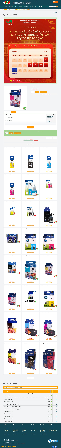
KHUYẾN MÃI (26, 6)
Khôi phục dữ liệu (42, 430)
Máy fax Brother (33, 431)
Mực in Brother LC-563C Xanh (27, 255)
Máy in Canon (24, 429)
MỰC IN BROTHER (18, 385)
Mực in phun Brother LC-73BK (9, 312)
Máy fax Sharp (33, 429)
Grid (51, 137)
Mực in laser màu (49, 120)
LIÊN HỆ (44, 6)
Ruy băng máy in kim (49, 117)
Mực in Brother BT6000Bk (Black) (28, 201)
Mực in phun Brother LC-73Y (8, 343)
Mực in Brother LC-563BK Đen (9, 255)
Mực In (13, 385)
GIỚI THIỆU (6, 6)
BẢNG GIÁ (31, 6)
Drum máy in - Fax (15, 430)
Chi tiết (10, 171)
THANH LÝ (21, 6)
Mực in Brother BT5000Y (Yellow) (9, 201)
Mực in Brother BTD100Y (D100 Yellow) (10, 147)
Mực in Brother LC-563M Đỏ (8, 285)
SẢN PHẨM (11, 6)
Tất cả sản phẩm (5, 385)
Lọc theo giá (36, 140)
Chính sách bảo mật (52, 429)
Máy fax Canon (33, 430)
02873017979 (19, 3)
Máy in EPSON (24, 430)
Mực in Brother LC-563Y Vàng (45, 255)
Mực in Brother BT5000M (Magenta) (46, 174)
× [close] (56, 18)
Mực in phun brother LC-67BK (27, 343)
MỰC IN (10, 385)
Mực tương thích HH (15, 431)
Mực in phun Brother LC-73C (27, 312)
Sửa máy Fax (6, 430)
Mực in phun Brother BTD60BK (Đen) (47, 201)
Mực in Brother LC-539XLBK (27, 285)
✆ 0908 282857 (9, 446)
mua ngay (13, 171)
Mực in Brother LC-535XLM (45, 228)
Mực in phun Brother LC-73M (45, 312)
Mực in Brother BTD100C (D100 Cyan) (47, 147)
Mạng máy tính (6, 431)
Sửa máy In (5, 429)
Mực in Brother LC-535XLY (45, 285)
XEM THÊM (30, 127)
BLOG (35, 6)
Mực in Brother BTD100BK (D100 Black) (29, 147)
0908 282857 (29, 3)
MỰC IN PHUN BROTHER (26, 9)
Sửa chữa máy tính (42, 431)
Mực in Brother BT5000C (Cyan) (28, 174)
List (48, 137)
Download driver (42, 429)
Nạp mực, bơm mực (15, 429)
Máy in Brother (24, 431)
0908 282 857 (7, 442)
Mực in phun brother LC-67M (45, 343)
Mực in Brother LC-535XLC (27, 228)
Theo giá (54, 137)
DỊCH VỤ (16, 6)
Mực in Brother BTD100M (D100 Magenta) (10, 174)
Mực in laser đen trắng (50, 116)
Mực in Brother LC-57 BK (8, 228)
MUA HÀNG (39, 6)
